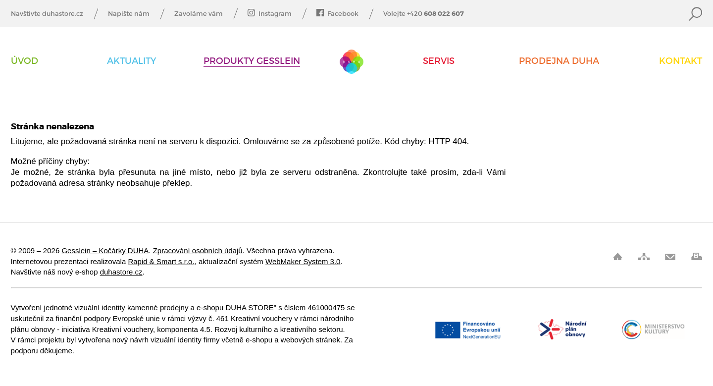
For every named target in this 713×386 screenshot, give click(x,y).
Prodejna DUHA (559, 61)
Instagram (270, 14)
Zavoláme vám (198, 14)
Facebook (337, 14)
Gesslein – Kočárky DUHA (351, 62)
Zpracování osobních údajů (198, 250)
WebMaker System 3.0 (302, 261)
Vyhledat (695, 14)
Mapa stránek (644, 256)
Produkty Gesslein (252, 61)
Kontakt (680, 61)
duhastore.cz (121, 272)
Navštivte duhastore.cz (47, 14)
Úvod (24, 61)
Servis (439, 61)
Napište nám (129, 14)
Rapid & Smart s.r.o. (161, 261)
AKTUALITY (131, 61)
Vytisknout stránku (696, 256)
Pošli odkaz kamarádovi (670, 256)
